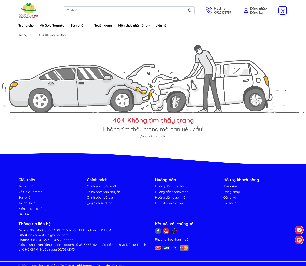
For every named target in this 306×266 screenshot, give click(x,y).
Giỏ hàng (230, 203)
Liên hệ (161, 25)
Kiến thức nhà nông (135, 26)
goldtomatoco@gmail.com (48, 235)
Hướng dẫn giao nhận (171, 197)
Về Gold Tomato (52, 25)
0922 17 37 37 (63, 240)
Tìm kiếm (230, 186)
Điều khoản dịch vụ (169, 203)
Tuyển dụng (103, 25)
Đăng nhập (258, 8)
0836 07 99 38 (41, 240)
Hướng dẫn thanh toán (171, 192)
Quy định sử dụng (99, 203)
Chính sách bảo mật (101, 186)
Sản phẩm (81, 26)
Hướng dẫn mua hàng (171, 186)
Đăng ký (256, 12)
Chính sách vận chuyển (103, 192)
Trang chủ (26, 25)
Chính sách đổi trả (100, 197)
